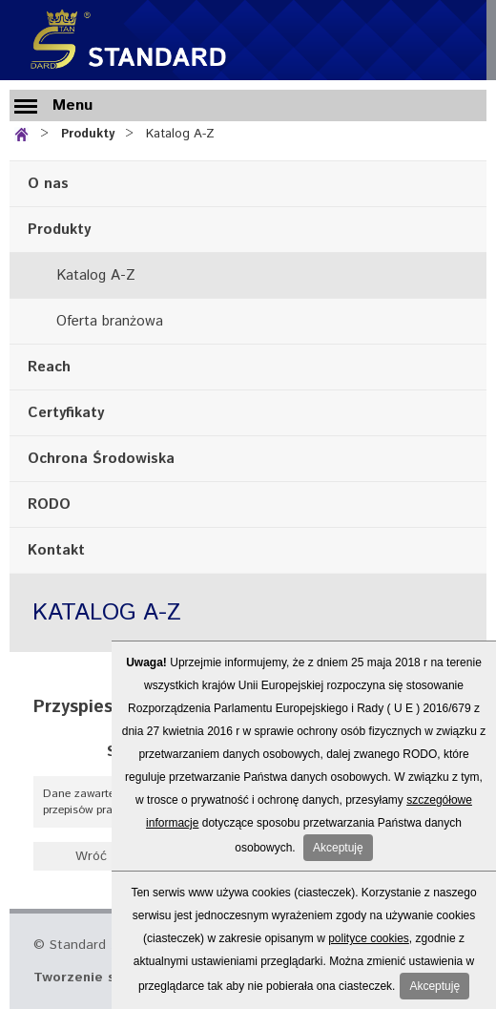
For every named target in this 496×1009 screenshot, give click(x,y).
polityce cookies (368, 938)
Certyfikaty (66, 413)
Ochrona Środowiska (101, 459)
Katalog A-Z (180, 134)
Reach (49, 367)
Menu (72, 105)
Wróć (91, 856)
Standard (124, 40)
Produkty (87, 134)
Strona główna (25, 132)
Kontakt (56, 550)
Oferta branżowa (109, 321)
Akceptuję (338, 847)
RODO (49, 504)
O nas (48, 184)
